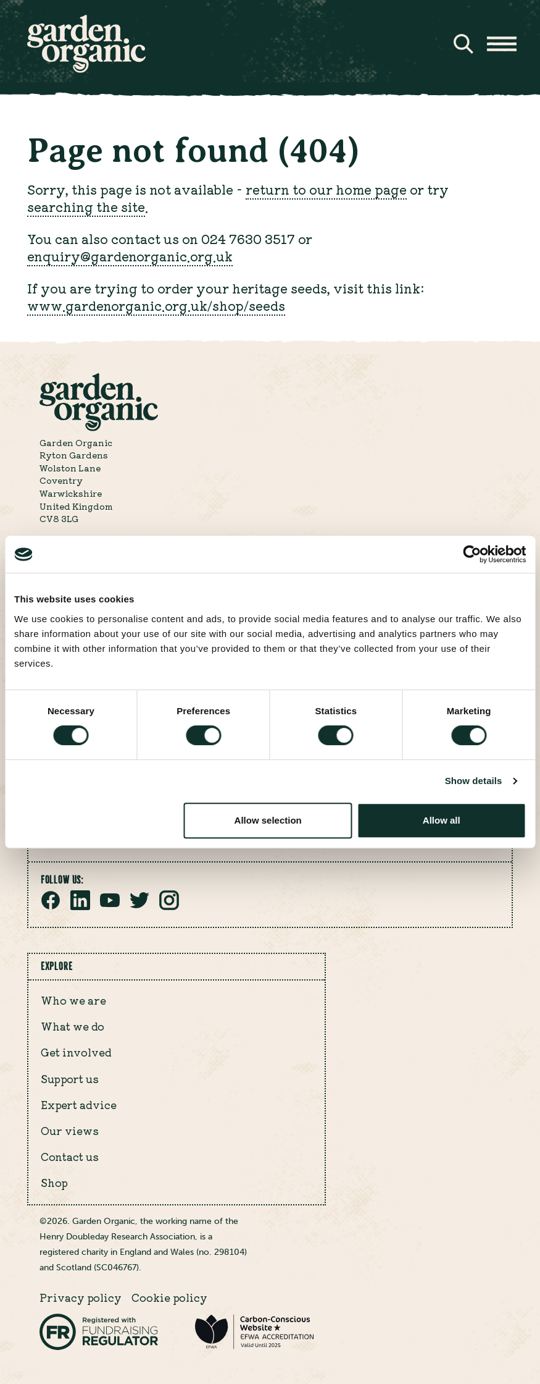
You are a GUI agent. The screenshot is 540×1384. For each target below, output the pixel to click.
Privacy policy (80, 1297)
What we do (72, 1026)
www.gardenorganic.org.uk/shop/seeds (156, 305)
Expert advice (79, 1104)
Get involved (76, 1052)
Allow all (441, 820)
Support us (70, 1078)
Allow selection (268, 820)
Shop (54, 1182)
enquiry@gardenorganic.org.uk (130, 256)
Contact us (70, 1156)
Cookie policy (169, 1297)
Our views (70, 1130)
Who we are (73, 1000)
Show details (473, 780)
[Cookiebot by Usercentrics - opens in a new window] (472, 554)
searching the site (86, 206)
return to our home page (326, 189)
